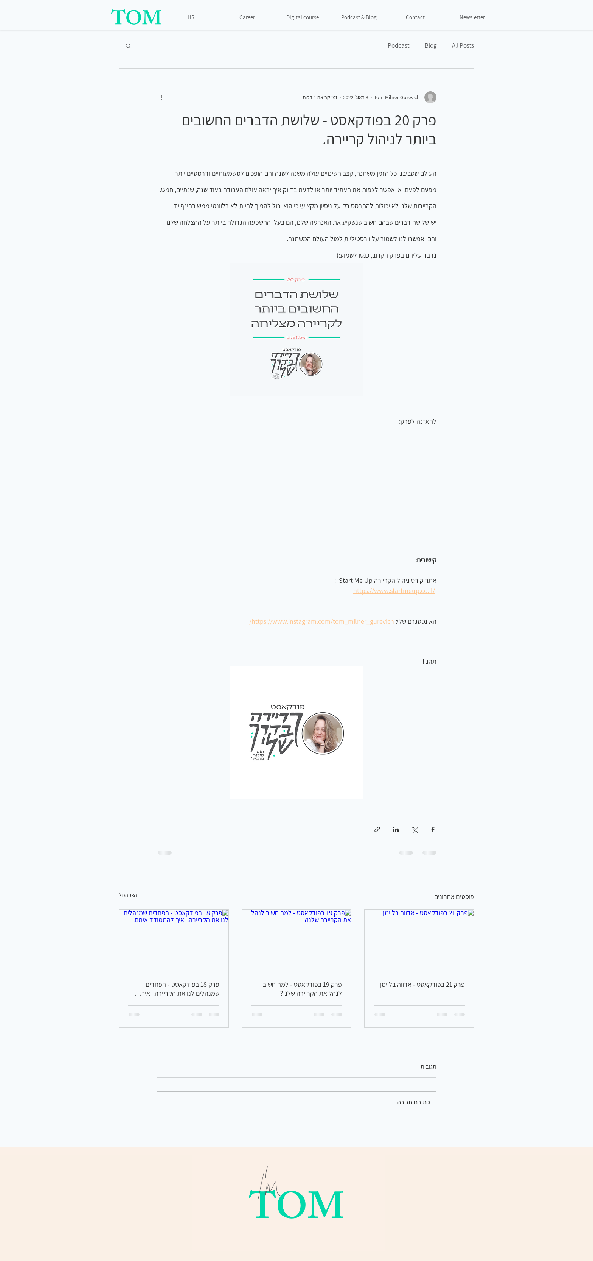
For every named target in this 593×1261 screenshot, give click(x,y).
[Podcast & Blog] (360, 17)
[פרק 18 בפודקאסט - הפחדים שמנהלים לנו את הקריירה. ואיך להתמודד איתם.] (173, 940)
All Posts (463, 46)
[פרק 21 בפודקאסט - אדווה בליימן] (419, 940)
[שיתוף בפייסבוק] (432, 829)
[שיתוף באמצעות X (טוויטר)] (414, 829)
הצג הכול (128, 895)
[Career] (248, 17)
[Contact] (416, 17)
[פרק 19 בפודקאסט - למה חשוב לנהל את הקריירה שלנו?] (296, 940)
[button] (128, 45)
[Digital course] (303, 17)
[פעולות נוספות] (161, 97)
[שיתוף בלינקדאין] (395, 829)
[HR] (192, 17)
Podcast (399, 46)
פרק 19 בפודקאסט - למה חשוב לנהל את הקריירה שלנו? (302, 988)
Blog (431, 46)
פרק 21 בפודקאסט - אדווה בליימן (422, 984)
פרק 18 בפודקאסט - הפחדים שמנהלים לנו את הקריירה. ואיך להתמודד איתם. (180, 988)
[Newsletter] (473, 17)
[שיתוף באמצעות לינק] (377, 829)
